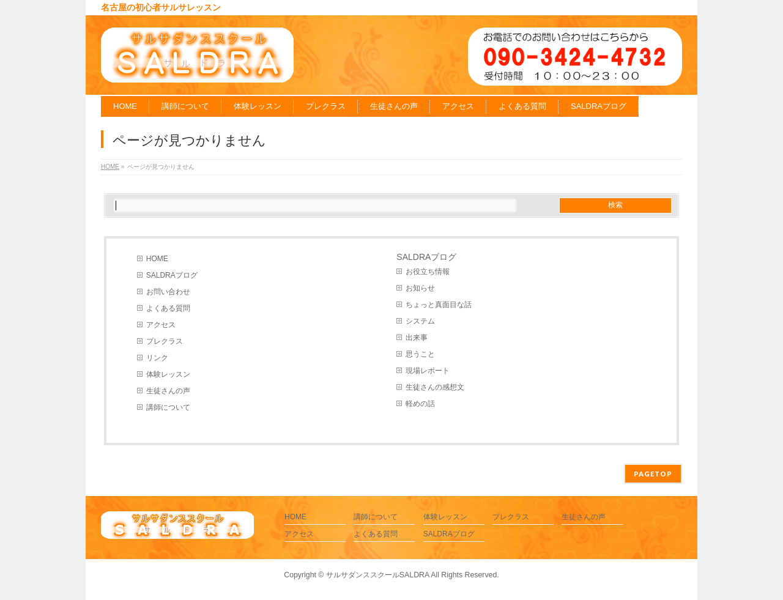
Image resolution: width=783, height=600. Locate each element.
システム (420, 321)
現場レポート (428, 370)
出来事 (417, 337)
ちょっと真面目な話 (439, 304)
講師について (168, 407)
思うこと (420, 354)
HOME (157, 258)
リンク (157, 358)
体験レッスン (168, 374)
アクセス (161, 324)
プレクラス (164, 341)
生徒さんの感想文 (435, 387)
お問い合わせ (168, 291)
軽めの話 (420, 403)
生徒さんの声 (168, 391)
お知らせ (420, 288)
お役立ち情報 (428, 271)
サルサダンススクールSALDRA (377, 575)
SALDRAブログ (172, 275)
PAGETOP (653, 474)
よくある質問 (168, 308)
